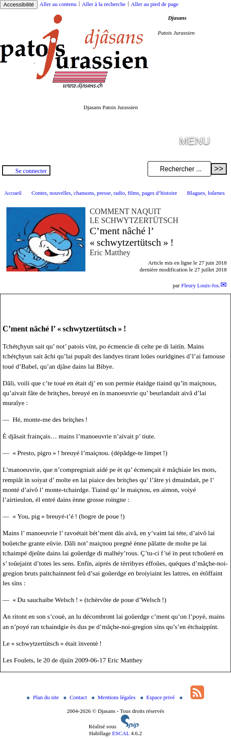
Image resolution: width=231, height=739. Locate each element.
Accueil (12, 193)
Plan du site (43, 697)
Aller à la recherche (104, 4)
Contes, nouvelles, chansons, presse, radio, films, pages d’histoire (104, 193)
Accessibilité (18, 4)
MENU (194, 140)
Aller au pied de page (154, 4)
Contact (76, 697)
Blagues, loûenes (206, 193)
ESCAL (120, 733)
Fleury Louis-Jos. (200, 285)
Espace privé (158, 697)
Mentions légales (114, 697)
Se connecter (31, 170)
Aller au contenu (58, 4)
